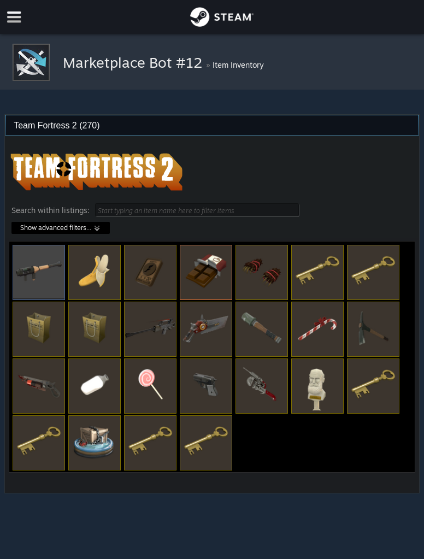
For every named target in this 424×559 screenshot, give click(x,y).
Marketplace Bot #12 (134, 62)
